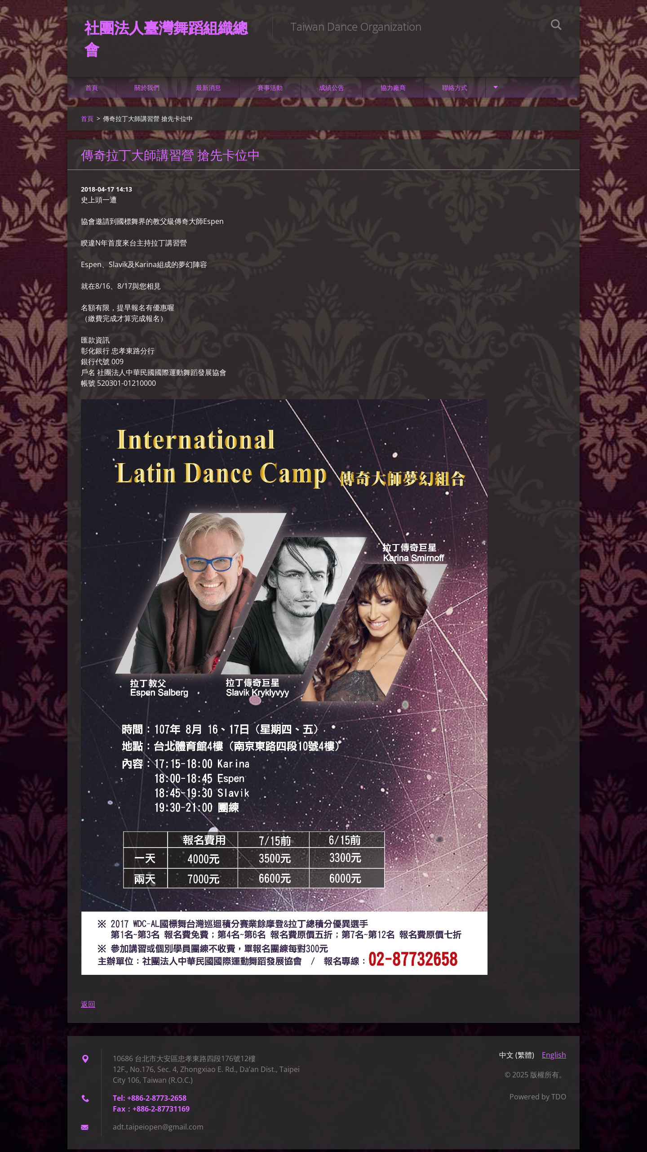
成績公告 (331, 89)
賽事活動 (270, 89)
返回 (88, 1007)
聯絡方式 (454, 89)
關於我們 (147, 89)
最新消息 (208, 89)
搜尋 (556, 26)
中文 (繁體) (516, 1058)
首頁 (91, 89)
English (554, 1058)
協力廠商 (393, 89)
